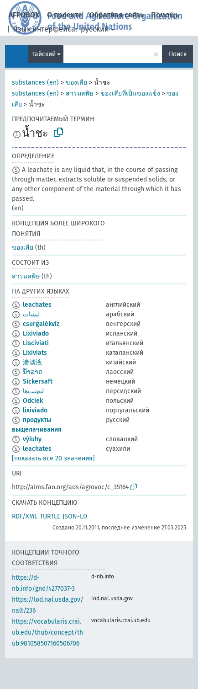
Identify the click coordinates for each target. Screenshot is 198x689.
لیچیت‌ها (33, 391)
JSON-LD (75, 516)
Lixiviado (36, 333)
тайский (44, 54)
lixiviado (35, 410)
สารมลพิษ (80, 93)
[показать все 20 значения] (53, 458)
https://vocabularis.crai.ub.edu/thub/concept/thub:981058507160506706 (47, 632)
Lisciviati (36, 343)
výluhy (32, 439)
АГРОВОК (24, 15)
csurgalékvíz (41, 324)
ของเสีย (76, 82)
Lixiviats (35, 353)
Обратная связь (116, 15)
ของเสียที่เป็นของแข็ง (130, 93)
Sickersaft (37, 381)
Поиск (178, 54)
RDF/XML (24, 516)
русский (95, 29)
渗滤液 (32, 362)
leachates (37, 305)
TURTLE (50, 516)
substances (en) (35, 82)
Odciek (33, 401)
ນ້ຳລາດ (32, 372)
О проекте (64, 15)
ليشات (31, 314)
